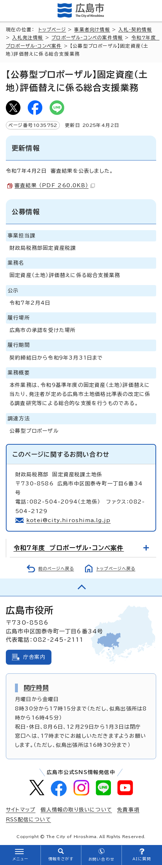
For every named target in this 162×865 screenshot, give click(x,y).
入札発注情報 (27, 37)
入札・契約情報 (135, 29)
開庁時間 (36, 687)
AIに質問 (141, 859)
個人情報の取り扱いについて (76, 809)
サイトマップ (20, 809)
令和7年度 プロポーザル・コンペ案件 (69, 548)
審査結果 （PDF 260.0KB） (55, 185)
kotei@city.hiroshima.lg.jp (68, 520)
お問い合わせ (101, 859)
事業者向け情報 (92, 29)
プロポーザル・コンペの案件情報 (87, 37)
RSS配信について (28, 819)
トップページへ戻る (115, 568)
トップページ (52, 29)
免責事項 (128, 809)
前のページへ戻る (56, 568)
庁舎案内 (34, 657)
